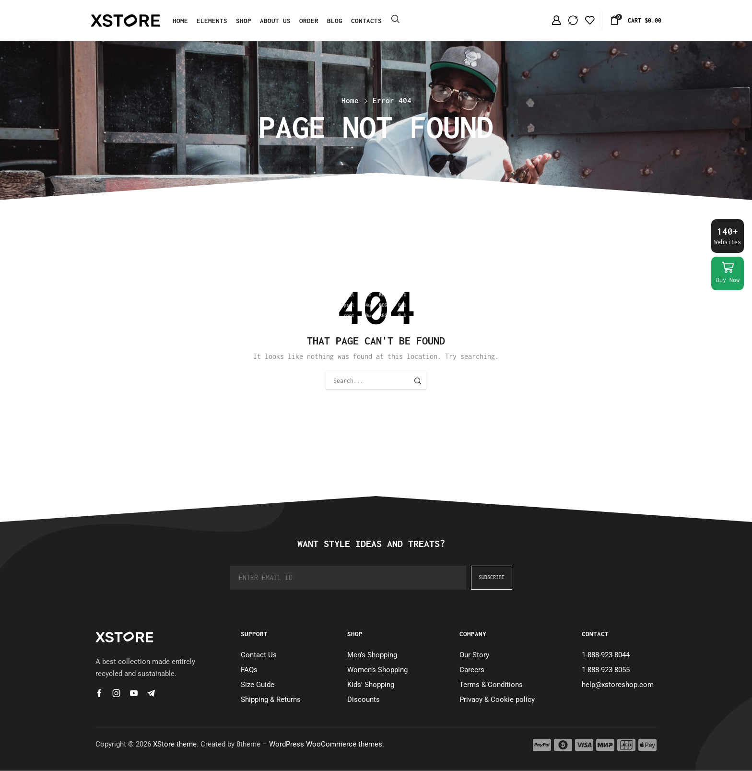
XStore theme (175, 744)
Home (350, 100)
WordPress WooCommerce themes (325, 744)
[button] (395, 19)
